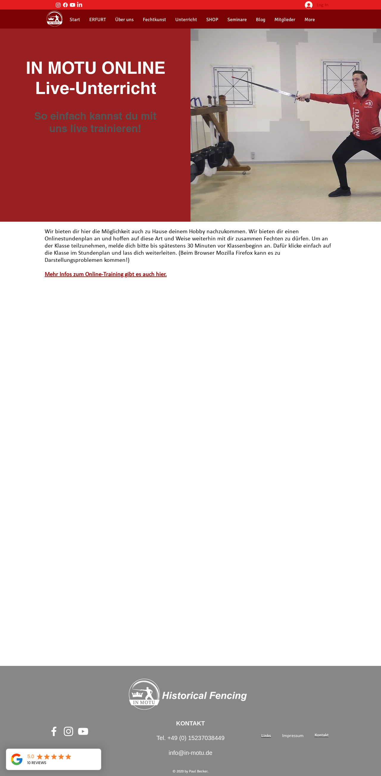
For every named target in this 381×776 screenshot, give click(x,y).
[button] (124, 19)
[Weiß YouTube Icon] (83, 731)
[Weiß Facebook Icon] (54, 731)
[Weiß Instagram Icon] (68, 731)
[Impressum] (293, 736)
